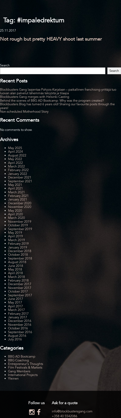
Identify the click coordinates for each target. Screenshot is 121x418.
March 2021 (16, 192)
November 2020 (19, 207)
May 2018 (15, 270)
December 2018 (19, 251)
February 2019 (18, 244)
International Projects (23, 375)
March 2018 (16, 277)
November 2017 (19, 288)
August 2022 (17, 155)
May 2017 (15, 303)
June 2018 (15, 266)
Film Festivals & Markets (25, 368)
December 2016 (19, 321)
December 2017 (19, 284)
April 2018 (15, 273)
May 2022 (15, 159)
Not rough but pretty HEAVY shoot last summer (51, 39)
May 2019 (15, 233)
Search (5, 65)
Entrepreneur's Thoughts (25, 364)
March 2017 (16, 310)
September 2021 (20, 181)
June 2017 (15, 299)
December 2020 (19, 203)
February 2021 (18, 196)
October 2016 (18, 328)
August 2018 (17, 262)
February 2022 (18, 170)
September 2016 (20, 332)
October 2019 (18, 225)
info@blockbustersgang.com (72, 411)
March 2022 (16, 166)
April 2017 (15, 306)
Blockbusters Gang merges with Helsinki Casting (34, 97)
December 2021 (19, 177)
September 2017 (20, 295)
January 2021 (17, 199)
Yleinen (13, 379)
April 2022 (15, 163)
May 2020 (15, 211)
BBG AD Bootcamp (21, 357)
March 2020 (16, 218)
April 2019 (15, 236)
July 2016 (15, 339)
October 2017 (18, 292)
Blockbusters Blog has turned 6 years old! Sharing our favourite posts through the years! (57, 106)
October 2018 (18, 255)
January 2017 (17, 317)
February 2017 (18, 314)
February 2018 (18, 281)
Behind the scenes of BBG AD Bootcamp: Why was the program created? (52, 101)
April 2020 (15, 214)
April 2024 (15, 152)
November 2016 (19, 325)
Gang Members (19, 371)
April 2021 (15, 188)
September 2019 (20, 229)
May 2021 (15, 185)
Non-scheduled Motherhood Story (24, 112)
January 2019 (17, 248)
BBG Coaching (18, 360)
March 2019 (16, 240)
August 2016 (17, 336)
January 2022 (17, 174)
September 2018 (20, 259)
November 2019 (19, 222)
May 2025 (15, 148)
